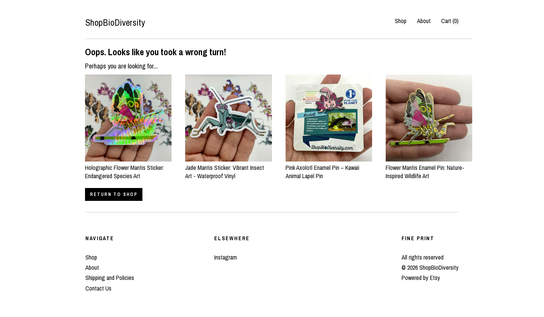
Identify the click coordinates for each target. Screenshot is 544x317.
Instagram (225, 257)
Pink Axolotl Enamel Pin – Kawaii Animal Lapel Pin (329, 167)
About (424, 21)
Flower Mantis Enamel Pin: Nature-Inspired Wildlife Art (429, 167)
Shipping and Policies (109, 277)
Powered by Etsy (421, 277)
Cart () (450, 21)
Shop (400, 21)
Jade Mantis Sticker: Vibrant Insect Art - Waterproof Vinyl (228, 167)
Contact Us (98, 288)
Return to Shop (114, 194)
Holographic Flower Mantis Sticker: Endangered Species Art (128, 167)
